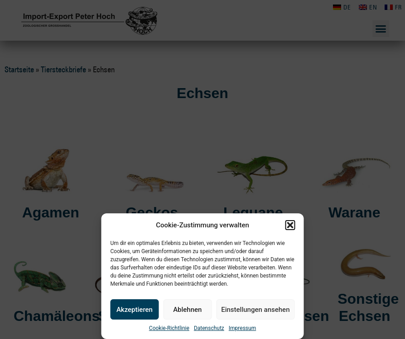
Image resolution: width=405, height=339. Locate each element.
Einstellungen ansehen (255, 310)
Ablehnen (187, 310)
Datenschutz (209, 328)
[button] (290, 225)
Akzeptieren (134, 310)
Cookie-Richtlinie (169, 328)
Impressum (242, 328)
